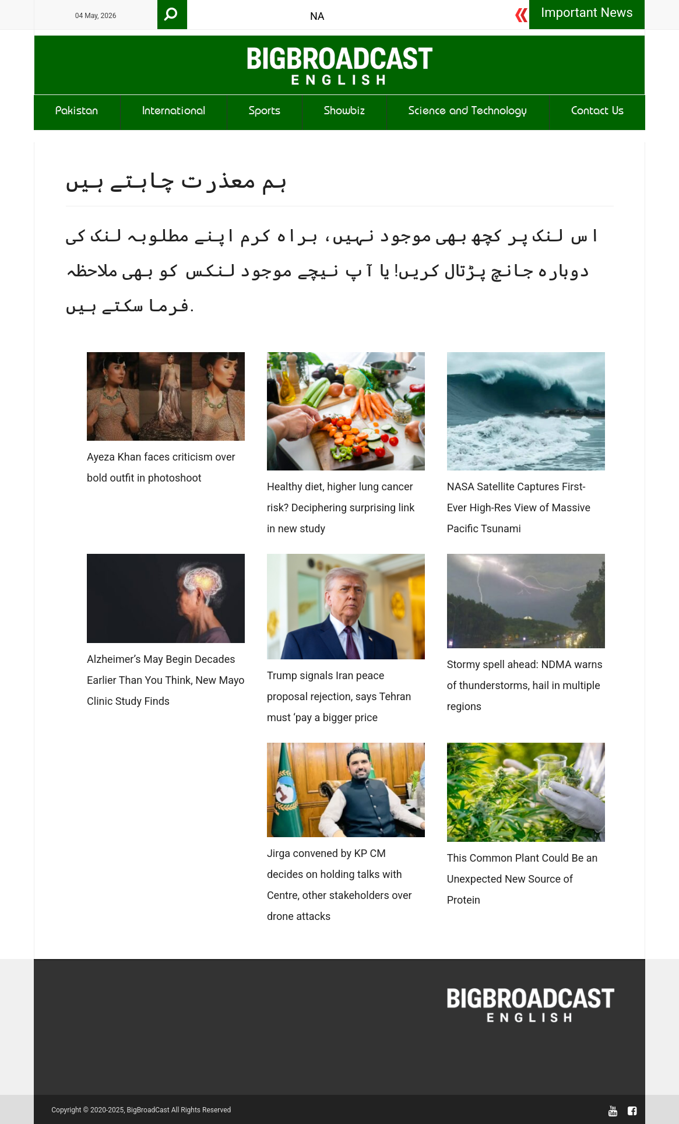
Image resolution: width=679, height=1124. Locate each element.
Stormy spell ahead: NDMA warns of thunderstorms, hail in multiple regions (525, 685)
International (173, 112)
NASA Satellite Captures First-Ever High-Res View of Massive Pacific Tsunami (518, 507)
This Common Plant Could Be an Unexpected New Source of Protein (522, 879)
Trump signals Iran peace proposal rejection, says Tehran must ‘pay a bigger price (339, 696)
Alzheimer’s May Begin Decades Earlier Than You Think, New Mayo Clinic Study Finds (166, 680)
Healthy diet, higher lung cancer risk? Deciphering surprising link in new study (340, 507)
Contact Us (597, 112)
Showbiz (344, 112)
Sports (264, 112)
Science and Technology (468, 112)
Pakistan (76, 112)
